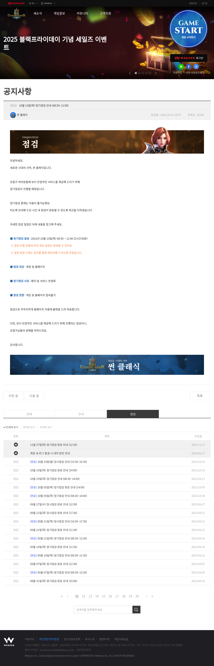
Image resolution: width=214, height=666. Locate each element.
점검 (133, 414)
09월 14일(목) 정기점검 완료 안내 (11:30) (53, 547)
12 (83, 596)
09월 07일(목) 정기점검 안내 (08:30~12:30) (58, 572)
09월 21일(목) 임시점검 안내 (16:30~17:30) (58, 521)
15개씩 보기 (12, 427)
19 (130, 596)
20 (137, 596)
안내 (81, 414)
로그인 (204, 3)
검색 (136, 609)
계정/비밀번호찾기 (195, 72)
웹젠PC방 (104, 639)
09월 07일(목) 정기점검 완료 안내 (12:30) (53, 564)
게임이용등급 (121, 639)
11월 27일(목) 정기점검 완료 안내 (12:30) (53, 445)
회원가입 (193, 3)
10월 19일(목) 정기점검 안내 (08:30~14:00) (55, 479)
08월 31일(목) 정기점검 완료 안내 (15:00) (53, 581)
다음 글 (34, 396)
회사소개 (89, 639)
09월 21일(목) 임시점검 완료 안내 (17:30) (53, 513)
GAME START (188, 29)
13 (90, 596)
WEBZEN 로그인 (188, 58)
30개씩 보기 (29, 427)
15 (103, 596)
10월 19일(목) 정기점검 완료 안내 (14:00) (53, 470)
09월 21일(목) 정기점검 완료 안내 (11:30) (53, 530)
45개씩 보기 (46, 427)
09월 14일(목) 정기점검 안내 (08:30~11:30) (58, 555)
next (156, 73)
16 (110, 596)
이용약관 (29, 639)
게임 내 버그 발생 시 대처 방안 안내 (50, 453)
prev (130, 73)
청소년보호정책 (72, 639)
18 (123, 596)
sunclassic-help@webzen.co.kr (57, 649)
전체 (29, 414)
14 (97, 596)
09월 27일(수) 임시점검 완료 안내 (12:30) (53, 504)
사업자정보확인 (83, 649)
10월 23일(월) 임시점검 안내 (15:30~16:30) (58, 462)
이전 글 (13, 396)
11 (77, 596)
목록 (200, 396)
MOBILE (48, 3)
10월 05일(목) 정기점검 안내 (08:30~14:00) (58, 496)
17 (117, 596)
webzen (16, 3)
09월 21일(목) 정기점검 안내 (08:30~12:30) (58, 538)
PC (33, 3)
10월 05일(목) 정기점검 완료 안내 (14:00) (57, 487)
